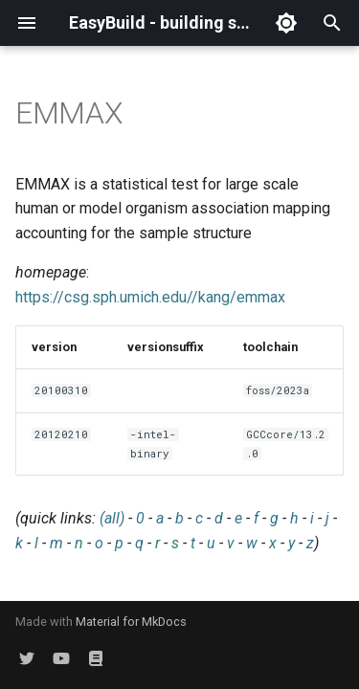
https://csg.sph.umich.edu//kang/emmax (150, 297)
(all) (112, 518)
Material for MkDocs (131, 621)
